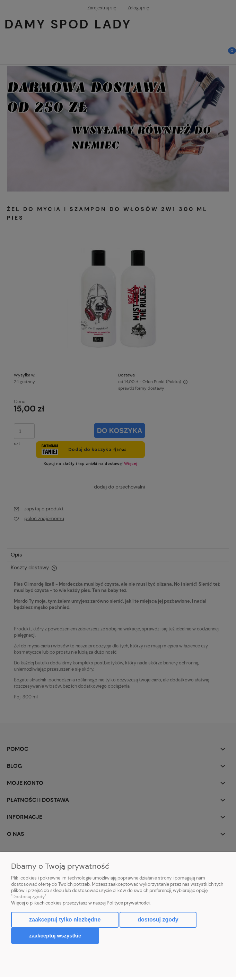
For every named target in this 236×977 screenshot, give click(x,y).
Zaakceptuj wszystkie (55, 935)
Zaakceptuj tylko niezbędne (64, 920)
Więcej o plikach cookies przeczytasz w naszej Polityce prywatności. (81, 903)
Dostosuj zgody (158, 920)
